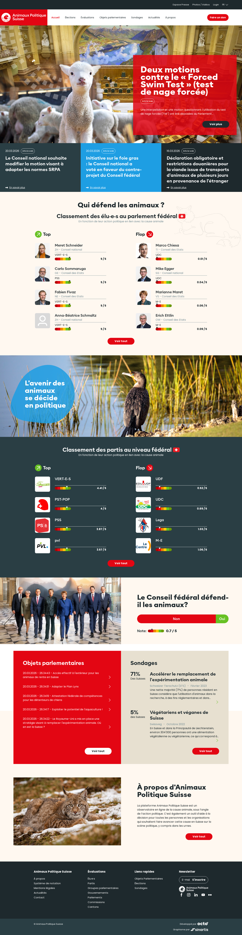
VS (157, 296)
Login (216, 4)
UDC (159, 255)
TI (157, 250)
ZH (56, 250)
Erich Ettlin (165, 315)
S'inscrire (198, 880)
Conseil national (71, 250)
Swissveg (156, 724)
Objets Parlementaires (149, 878)
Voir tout (121, 341)
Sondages (141, 888)
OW (158, 320)
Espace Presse (181, 4)
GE (56, 273)
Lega (160, 520)
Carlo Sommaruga (70, 268)
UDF (159, 479)
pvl (57, 540)
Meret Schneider (69, 245)
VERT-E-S (61, 255)
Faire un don (218, 17)
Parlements (95, 897)
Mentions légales (44, 888)
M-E (158, 302)
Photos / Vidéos (201, 4)
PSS (57, 278)
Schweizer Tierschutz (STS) (168, 686)
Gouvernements (98, 892)
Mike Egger (165, 268)
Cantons (93, 907)
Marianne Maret (169, 292)
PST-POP (62, 499)
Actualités (40, 892)
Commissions (96, 902)
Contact (39, 897)
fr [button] (225, 5)
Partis (91, 883)
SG (157, 273)
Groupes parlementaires (103, 888)
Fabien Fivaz (65, 292)
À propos (39, 878)
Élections (140, 883)
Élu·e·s (91, 878)
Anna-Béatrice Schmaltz (75, 315)
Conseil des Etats (72, 273)
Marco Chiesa (167, 245)
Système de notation (47, 883)
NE (56, 296)
